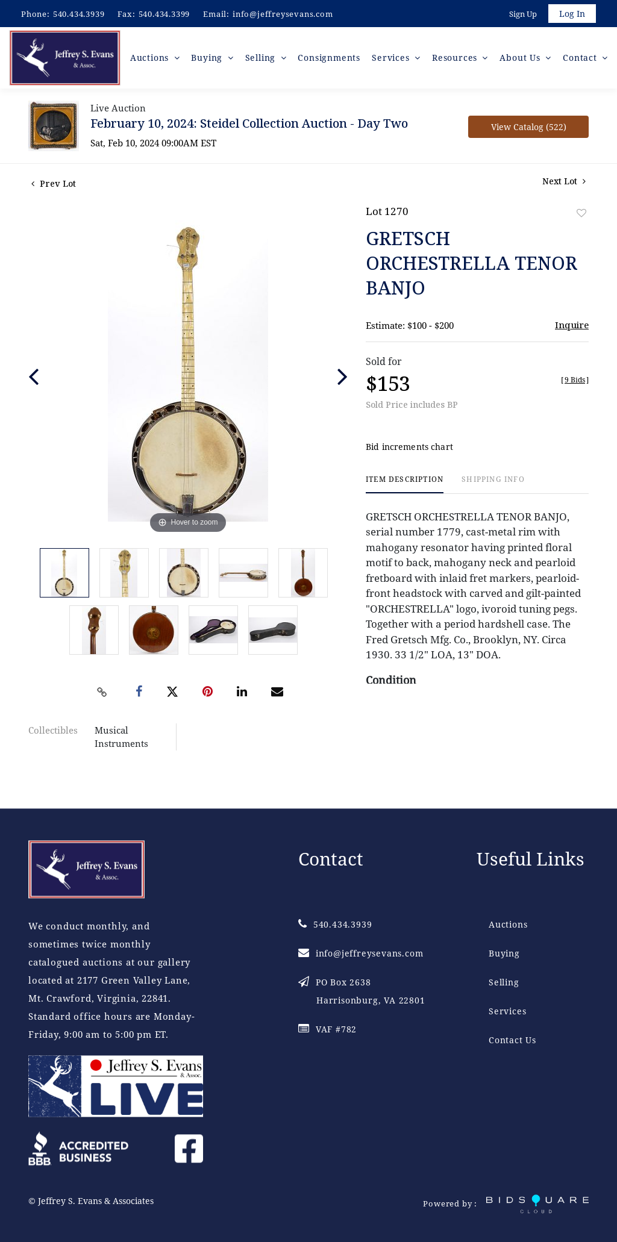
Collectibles (53, 734)
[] (575, 383)
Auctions (508, 924)
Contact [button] (581, 60)
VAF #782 (327, 1029)
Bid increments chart (409, 451)
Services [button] (394, 60)
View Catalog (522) (528, 130)
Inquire (572, 328)
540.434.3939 (79, 13)
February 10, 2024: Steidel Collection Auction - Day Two (249, 127)
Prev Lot (53, 187)
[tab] (404, 488)
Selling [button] (264, 60)
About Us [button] (522, 60)
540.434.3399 (164, 13)
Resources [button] (457, 60)
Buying (504, 953)
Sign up (522, 14)
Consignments (332, 60)
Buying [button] (213, 60)
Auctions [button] (156, 60)
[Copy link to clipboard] (102, 695)
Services (507, 1011)
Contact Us (512, 1040)
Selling (504, 982)
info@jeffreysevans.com (283, 13)
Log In (571, 14)
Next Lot (564, 184)
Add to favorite (581, 216)
